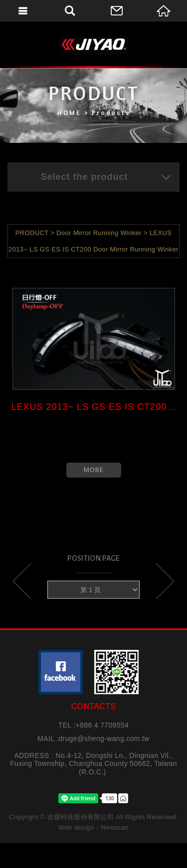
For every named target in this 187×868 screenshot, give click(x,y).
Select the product (106, 177)
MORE (94, 470)
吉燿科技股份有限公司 (93, 46)
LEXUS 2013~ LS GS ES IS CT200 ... (93, 407)
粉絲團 (60, 672)
